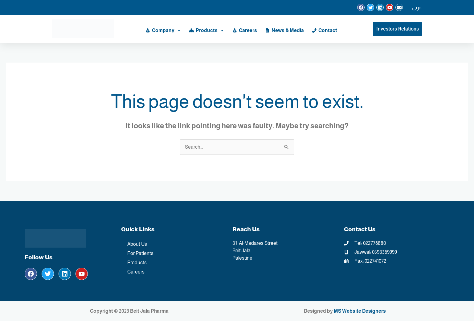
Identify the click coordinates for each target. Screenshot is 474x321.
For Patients (140, 253)
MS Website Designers (360, 311)
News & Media (288, 30)
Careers (248, 30)
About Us (137, 244)
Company (166, 30)
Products (210, 30)
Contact (327, 30)
